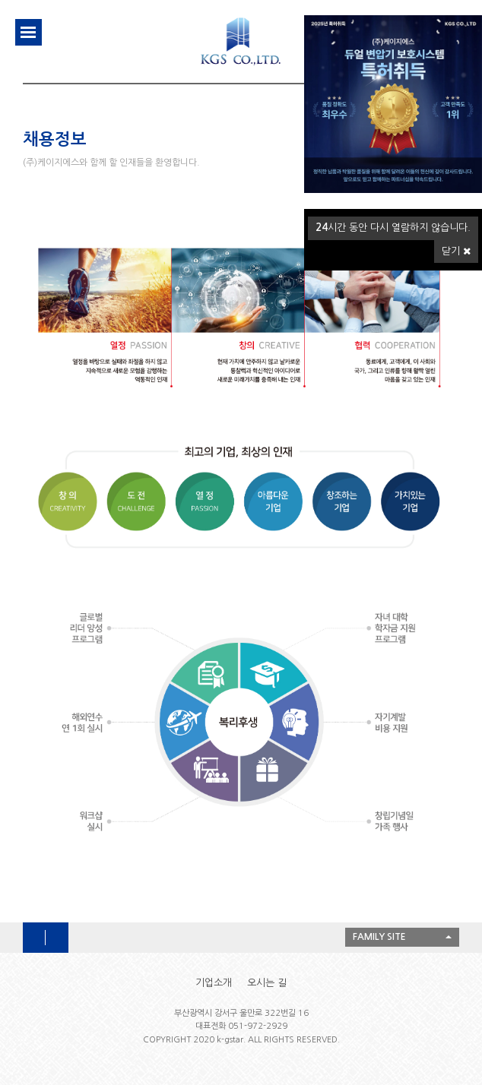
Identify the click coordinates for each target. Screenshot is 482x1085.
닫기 (456, 251)
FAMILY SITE (379, 936)
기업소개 (213, 983)
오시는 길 (267, 983)
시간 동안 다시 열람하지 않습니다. (393, 227)
